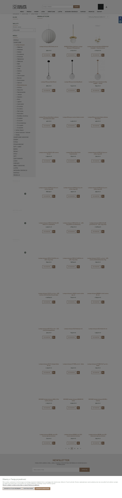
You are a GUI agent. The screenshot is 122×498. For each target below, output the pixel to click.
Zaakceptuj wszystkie (42, 488)
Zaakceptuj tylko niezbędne (12, 488)
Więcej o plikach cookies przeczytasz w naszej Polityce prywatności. (21, 485)
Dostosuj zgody (28, 488)
